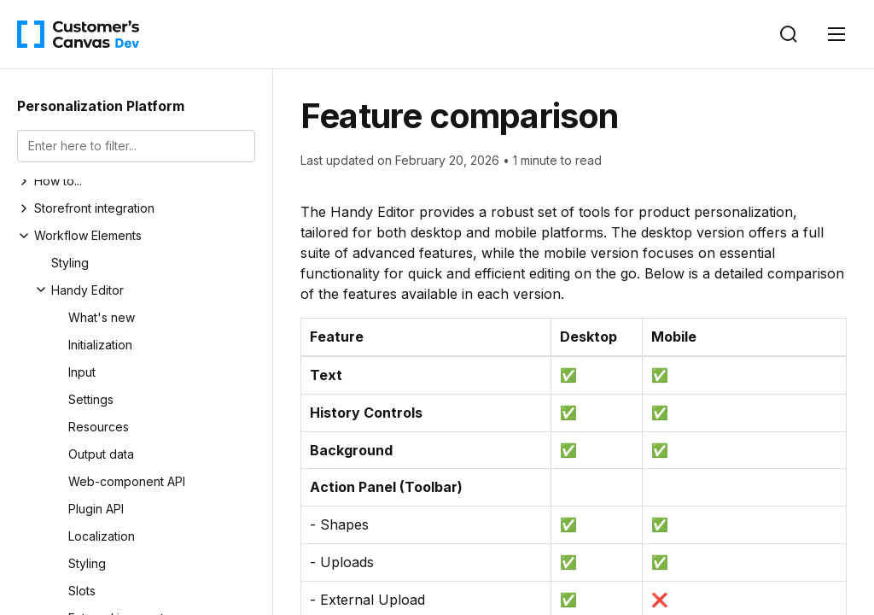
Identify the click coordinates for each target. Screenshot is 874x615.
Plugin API (96, 508)
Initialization (100, 344)
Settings (91, 399)
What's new (101, 317)
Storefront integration (94, 208)
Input (82, 372)
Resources (98, 426)
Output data (101, 454)
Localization (101, 536)
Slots (82, 590)
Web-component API (126, 481)
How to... (58, 180)
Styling (70, 262)
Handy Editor (87, 290)
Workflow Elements (88, 235)
